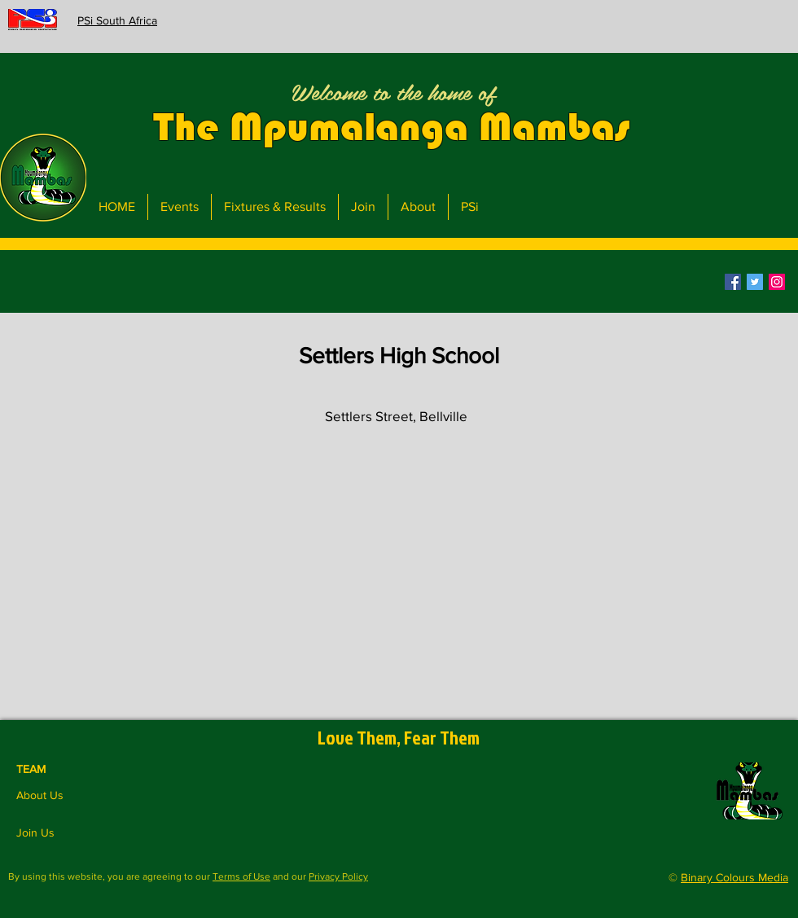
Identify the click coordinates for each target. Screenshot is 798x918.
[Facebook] (733, 282)
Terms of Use (241, 876)
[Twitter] (755, 282)
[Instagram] (777, 282)
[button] (393, 281)
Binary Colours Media (734, 877)
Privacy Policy (338, 876)
